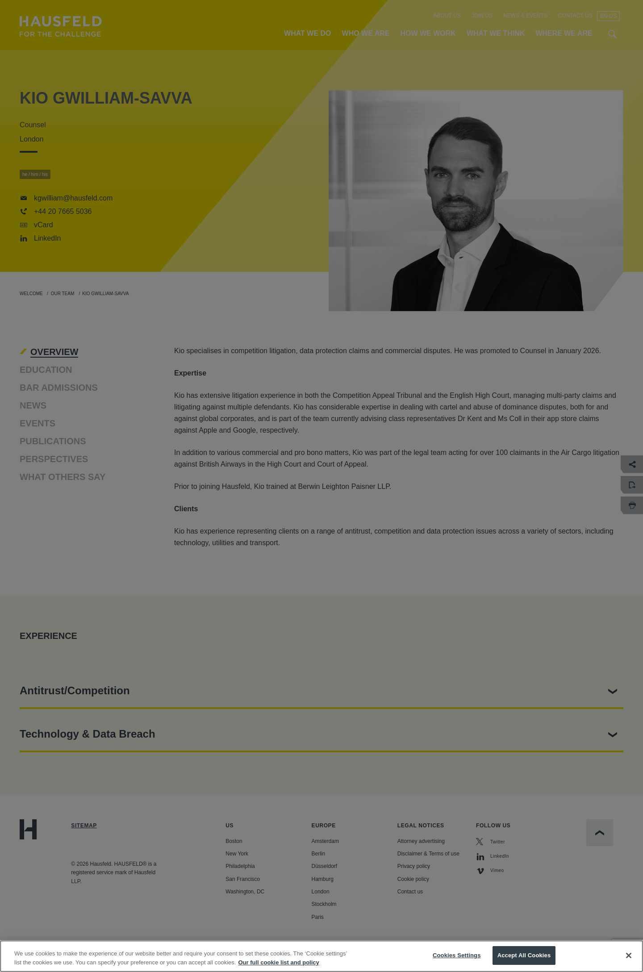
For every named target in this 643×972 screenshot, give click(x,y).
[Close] (629, 956)
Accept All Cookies (524, 956)
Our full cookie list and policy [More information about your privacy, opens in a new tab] (278, 962)
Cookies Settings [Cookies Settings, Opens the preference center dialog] (457, 956)
